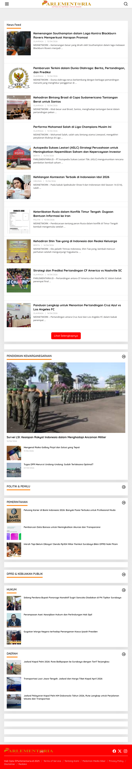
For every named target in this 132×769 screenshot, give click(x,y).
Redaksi (23, 764)
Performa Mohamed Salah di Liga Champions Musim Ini (74, 127)
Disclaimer (9, 764)
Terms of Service (52, 761)
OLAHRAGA (38, 41)
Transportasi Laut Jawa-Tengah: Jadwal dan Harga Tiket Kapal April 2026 (63, 678)
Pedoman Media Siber (94, 761)
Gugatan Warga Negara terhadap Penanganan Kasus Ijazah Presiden (61, 631)
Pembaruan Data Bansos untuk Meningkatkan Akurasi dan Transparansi (62, 527)
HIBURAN (37, 181)
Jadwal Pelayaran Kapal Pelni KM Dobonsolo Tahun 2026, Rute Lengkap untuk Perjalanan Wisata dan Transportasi (71, 697)
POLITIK (36, 220)
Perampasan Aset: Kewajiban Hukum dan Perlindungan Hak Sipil (58, 614)
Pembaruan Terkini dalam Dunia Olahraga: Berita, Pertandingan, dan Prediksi (70, 70)
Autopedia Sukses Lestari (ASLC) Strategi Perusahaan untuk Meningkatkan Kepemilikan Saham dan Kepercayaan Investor (78, 152)
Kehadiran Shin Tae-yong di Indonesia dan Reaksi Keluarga (77, 241)
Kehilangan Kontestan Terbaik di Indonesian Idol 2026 (73, 177)
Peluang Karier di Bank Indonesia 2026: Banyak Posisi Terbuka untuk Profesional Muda (70, 510)
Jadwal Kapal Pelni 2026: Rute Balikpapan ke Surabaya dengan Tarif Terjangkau (66, 661)
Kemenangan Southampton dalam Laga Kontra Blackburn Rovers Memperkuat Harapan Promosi (76, 35)
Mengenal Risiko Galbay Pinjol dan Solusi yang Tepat (52, 447)
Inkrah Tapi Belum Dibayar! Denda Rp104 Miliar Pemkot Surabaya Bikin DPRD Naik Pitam (71, 544)
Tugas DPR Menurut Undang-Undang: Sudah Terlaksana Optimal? (58, 464)
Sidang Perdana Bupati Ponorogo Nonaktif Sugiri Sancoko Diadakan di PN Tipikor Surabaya (72, 597)
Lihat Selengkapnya (66, 335)
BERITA (36, 159)
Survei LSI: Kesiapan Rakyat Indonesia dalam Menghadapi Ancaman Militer (56, 437)
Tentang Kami (71, 761)
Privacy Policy (116, 761)
